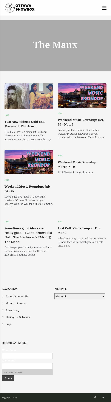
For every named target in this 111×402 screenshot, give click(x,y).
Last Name (8, 360)
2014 (60, 113)
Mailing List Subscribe (18, 317)
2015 (7, 115)
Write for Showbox (16, 303)
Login (9, 324)
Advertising (12, 310)
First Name (9, 350)
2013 (7, 221)
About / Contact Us (17, 296)
